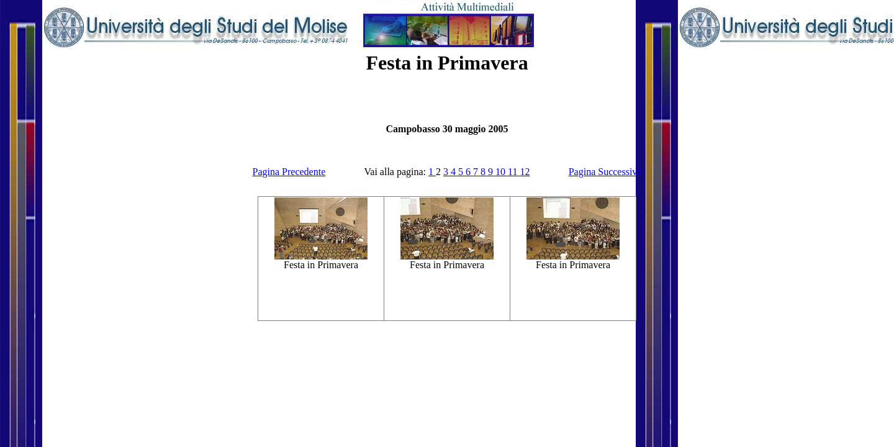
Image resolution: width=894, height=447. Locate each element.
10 (501, 171)
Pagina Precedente (289, 171)
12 (525, 171)
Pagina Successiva (605, 171)
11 (514, 171)
